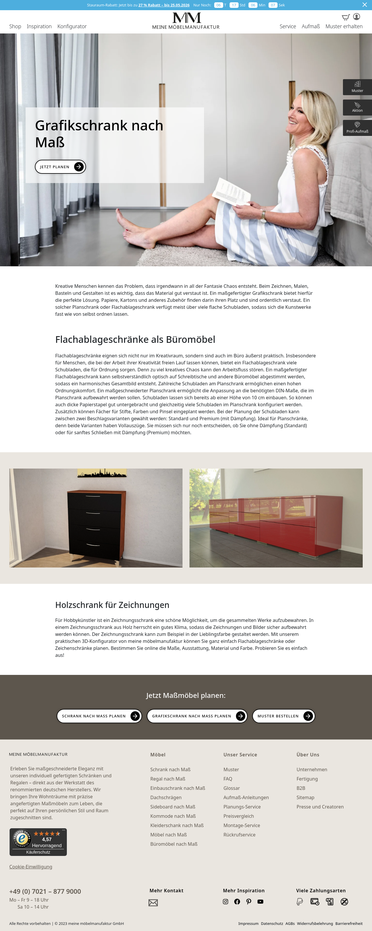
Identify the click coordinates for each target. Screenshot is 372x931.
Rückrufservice (239, 834)
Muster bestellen (278, 716)
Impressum (248, 923)
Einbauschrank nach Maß (177, 788)
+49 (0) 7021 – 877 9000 (45, 891)
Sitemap (305, 797)
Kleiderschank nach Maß (177, 825)
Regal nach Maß (167, 779)
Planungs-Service (242, 807)
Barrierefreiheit (349, 923)
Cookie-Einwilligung (30, 866)
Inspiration (39, 26)
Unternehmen (311, 769)
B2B (300, 788)
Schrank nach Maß (170, 769)
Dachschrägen (165, 797)
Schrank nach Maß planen (94, 716)
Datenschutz (272, 923)
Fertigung (307, 779)
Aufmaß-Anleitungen (246, 797)
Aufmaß (311, 26)
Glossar (231, 788)
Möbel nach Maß (168, 834)
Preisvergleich (238, 816)
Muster (231, 769)
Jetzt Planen (54, 166)
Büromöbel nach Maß (173, 844)
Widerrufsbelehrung (315, 923)
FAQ (227, 779)
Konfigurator (72, 26)
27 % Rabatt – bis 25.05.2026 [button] (163, 5)
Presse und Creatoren (320, 807)
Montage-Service (241, 825)
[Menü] (63, 831)
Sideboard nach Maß (172, 807)
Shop (15, 26)
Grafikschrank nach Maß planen (191, 716)
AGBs (290, 923)
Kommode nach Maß (173, 816)
